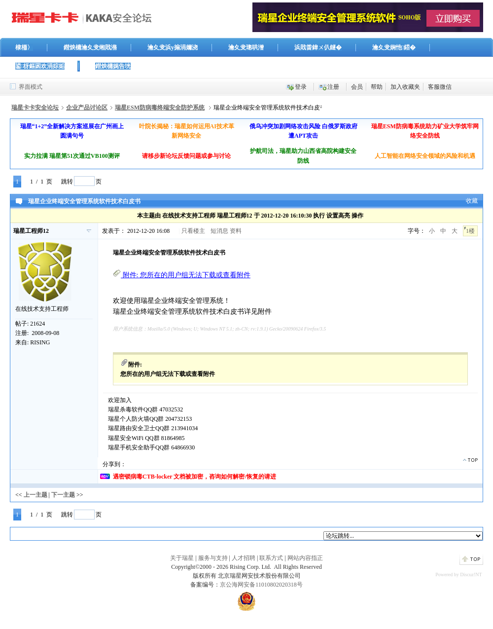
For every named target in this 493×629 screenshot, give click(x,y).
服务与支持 (213, 558)
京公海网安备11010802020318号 (261, 584)
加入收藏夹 (405, 86)
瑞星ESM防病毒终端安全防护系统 (160, 107)
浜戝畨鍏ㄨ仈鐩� (318, 47)
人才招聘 (243, 558)
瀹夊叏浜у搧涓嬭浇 (172, 47)
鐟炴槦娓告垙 (113, 66)
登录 (301, 86)
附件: (181, 275)
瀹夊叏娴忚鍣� (394, 47)
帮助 (377, 86)
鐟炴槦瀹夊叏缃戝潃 (90, 47)
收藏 (472, 200)
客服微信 (440, 86)
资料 (236, 230)
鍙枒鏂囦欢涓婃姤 (40, 66)
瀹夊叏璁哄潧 (246, 47)
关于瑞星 (182, 558)
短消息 (219, 230)
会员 (357, 86)
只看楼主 (193, 230)
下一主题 (63, 494)
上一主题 (35, 494)
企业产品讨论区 (86, 107)
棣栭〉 (24, 47)
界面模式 (30, 86)
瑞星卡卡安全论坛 (35, 107)
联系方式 (271, 558)
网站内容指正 (305, 558)
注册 (333, 86)
